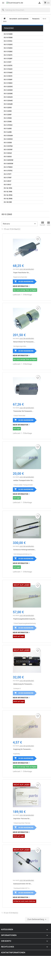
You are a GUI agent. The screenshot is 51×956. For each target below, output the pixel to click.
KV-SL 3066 (8, 199)
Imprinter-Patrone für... (22, 818)
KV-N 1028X (8, 34)
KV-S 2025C (8, 87)
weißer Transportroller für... (23, 480)
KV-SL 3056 (8, 195)
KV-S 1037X (8, 65)
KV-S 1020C (8, 44)
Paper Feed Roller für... (21, 272)
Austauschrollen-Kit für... (22, 884)
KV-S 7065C (8, 167)
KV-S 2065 (8, 111)
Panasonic (9, 28)
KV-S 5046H (8, 136)
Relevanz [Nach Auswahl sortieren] (19, 223)
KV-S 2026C (8, 90)
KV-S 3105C (8, 125)
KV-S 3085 (8, 122)
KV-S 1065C (8, 83)
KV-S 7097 (7, 178)
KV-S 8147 (7, 185)
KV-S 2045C (8, 97)
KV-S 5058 (8, 143)
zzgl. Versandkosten (27, 269)
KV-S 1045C (8, 69)
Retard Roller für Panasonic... (24, 342)
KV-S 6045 (8, 157)
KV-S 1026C (8, 51)
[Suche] (25, 10)
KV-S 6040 (8, 153)
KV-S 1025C (8, 48)
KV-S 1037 (7, 62)
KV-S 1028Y (8, 58)
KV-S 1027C (8, 55)
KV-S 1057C (8, 76)
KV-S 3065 (8, 118)
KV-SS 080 (8, 202)
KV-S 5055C (8, 139)
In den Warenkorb (23, 281)
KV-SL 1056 (8, 188)
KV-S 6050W (8, 160)
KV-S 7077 (7, 174)
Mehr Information (20, 286)
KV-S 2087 (8, 115)
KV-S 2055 (8, 108)
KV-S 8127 (7, 181)
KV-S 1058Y (8, 79)
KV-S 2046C (8, 101)
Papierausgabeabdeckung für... (24, 619)
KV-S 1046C (8, 72)
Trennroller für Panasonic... (23, 411)
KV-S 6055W (8, 164)
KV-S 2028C (8, 94)
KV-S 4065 (8, 129)
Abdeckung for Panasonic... (23, 684)
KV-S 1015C (8, 41)
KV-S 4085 (8, 132)
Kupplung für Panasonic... (22, 749)
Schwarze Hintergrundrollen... (24, 549)
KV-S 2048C (8, 104)
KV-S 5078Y (8, 150)
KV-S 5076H (8, 146)
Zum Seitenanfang (37, 919)
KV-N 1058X (8, 37)
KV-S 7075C (8, 171)
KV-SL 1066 (8, 192)
